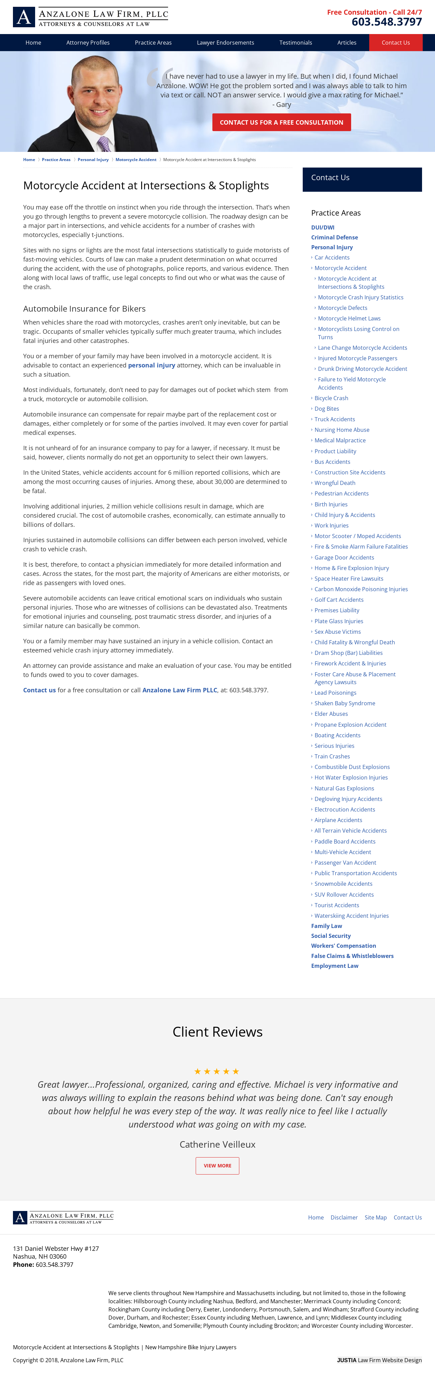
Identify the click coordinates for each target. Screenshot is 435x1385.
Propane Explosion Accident (351, 724)
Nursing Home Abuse (342, 430)
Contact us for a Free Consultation (282, 122)
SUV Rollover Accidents (344, 894)
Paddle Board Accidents (345, 841)
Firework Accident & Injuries (350, 663)
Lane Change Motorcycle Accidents (362, 347)
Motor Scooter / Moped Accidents (358, 536)
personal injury (151, 365)
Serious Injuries (335, 746)
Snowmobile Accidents (344, 883)
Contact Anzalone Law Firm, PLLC (375, 17)
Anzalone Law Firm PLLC (179, 690)
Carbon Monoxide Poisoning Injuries (361, 589)
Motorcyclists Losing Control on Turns (359, 333)
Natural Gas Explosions (344, 788)
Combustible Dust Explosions (352, 767)
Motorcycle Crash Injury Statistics (361, 297)
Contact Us (396, 42)
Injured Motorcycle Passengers (357, 358)
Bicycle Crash (331, 398)
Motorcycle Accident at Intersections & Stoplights (351, 282)
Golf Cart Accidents (339, 599)
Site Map (376, 1217)
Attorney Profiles (88, 42)
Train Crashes (332, 756)
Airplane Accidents (338, 820)
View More (217, 1165)
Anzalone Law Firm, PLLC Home (90, 17)
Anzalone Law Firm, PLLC (91, 1360)
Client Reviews (217, 1031)
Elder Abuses (331, 714)
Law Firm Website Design (379, 1360)
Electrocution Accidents (345, 809)
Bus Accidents (332, 462)
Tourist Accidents (337, 905)
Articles (347, 42)
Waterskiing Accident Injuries (352, 915)
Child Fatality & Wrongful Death (355, 642)
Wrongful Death (335, 483)
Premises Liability (337, 610)
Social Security (331, 936)
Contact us (39, 690)
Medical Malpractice (340, 440)
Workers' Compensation (343, 945)
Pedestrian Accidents (342, 493)
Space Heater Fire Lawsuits (349, 578)
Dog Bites (327, 408)
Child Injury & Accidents (345, 515)
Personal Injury (332, 247)
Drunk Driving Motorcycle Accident (362, 369)
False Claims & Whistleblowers (352, 956)
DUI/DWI (322, 227)
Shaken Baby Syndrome (345, 703)
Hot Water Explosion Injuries (351, 777)
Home (33, 42)
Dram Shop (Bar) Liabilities (349, 653)
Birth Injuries (331, 504)
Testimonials (296, 42)
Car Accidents (332, 257)
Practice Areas (153, 42)
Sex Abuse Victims (338, 631)
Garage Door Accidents (344, 557)
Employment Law (335, 966)
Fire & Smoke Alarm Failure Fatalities (361, 546)
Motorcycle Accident (341, 268)
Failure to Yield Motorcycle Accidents (352, 383)
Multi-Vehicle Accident (343, 852)
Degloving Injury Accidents (348, 799)
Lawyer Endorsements (225, 42)
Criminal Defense (334, 237)
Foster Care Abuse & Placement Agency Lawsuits (355, 678)
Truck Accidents (335, 419)
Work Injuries (332, 525)
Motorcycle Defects (343, 308)
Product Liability (335, 451)
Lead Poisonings (336, 692)
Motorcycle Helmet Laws (349, 318)
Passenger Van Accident (345, 862)
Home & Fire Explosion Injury (352, 568)
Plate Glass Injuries (339, 621)
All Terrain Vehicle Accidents (351, 830)
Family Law (326, 926)
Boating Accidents (338, 735)
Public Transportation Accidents (356, 873)
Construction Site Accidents (350, 472)
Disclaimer (344, 1217)
